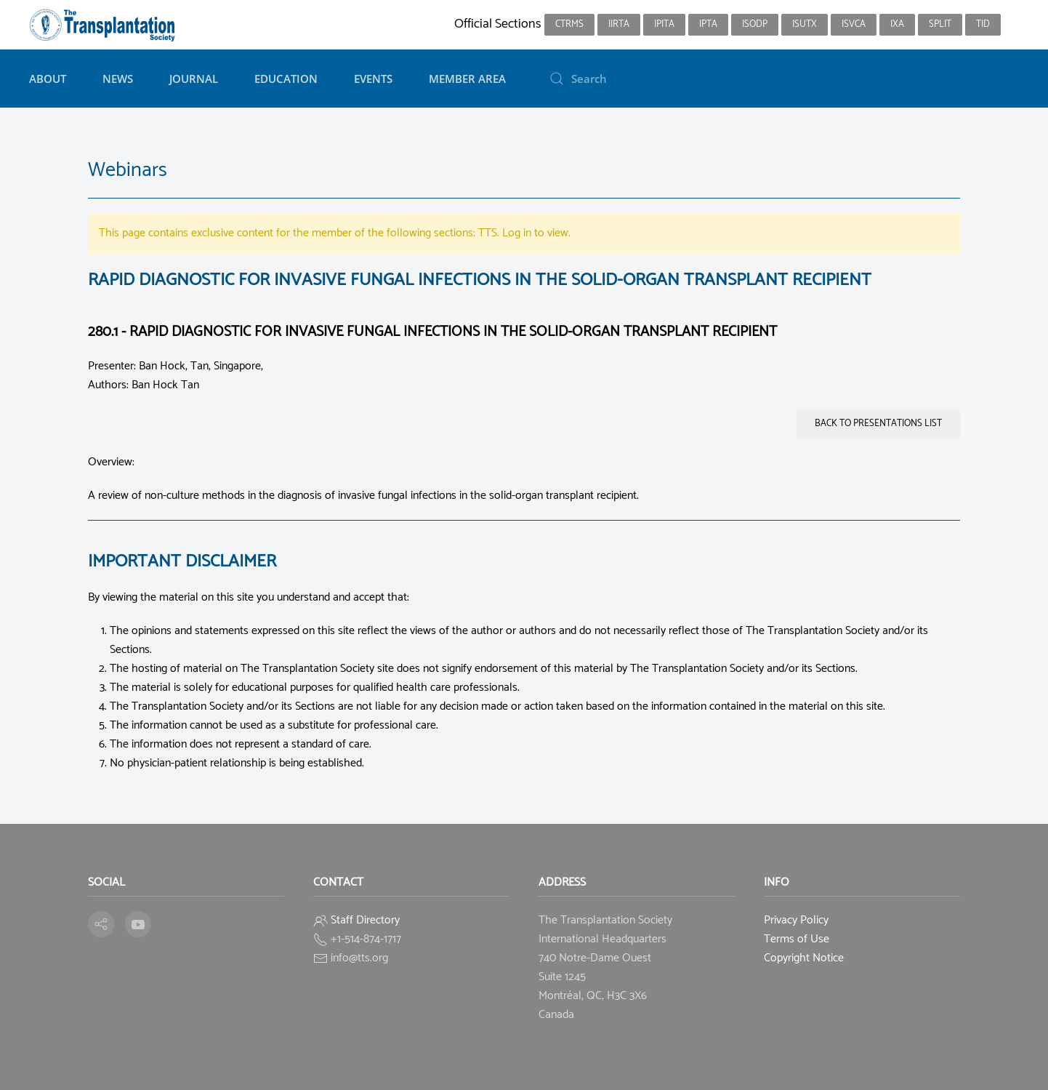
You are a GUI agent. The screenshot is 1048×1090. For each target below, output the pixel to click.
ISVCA (854, 24)
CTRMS (569, 24)
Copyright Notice (804, 958)
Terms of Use (796, 939)
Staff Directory (365, 920)
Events (373, 78)
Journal (193, 78)
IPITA (664, 24)
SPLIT (940, 24)
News (117, 78)
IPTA (708, 24)
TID (983, 24)
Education (286, 78)
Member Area (467, 78)
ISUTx (804, 24)
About (47, 78)
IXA (897, 24)
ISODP (754, 24)
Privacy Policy (796, 920)
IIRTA (618, 24)
